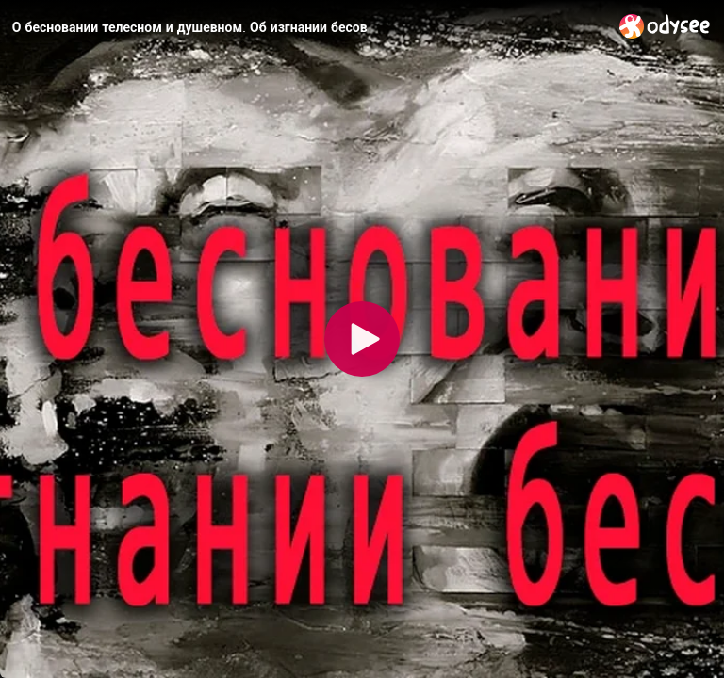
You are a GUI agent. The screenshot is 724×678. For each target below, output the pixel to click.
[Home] (665, 26)
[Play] (362, 339)
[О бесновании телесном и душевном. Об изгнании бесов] (308, 27)
